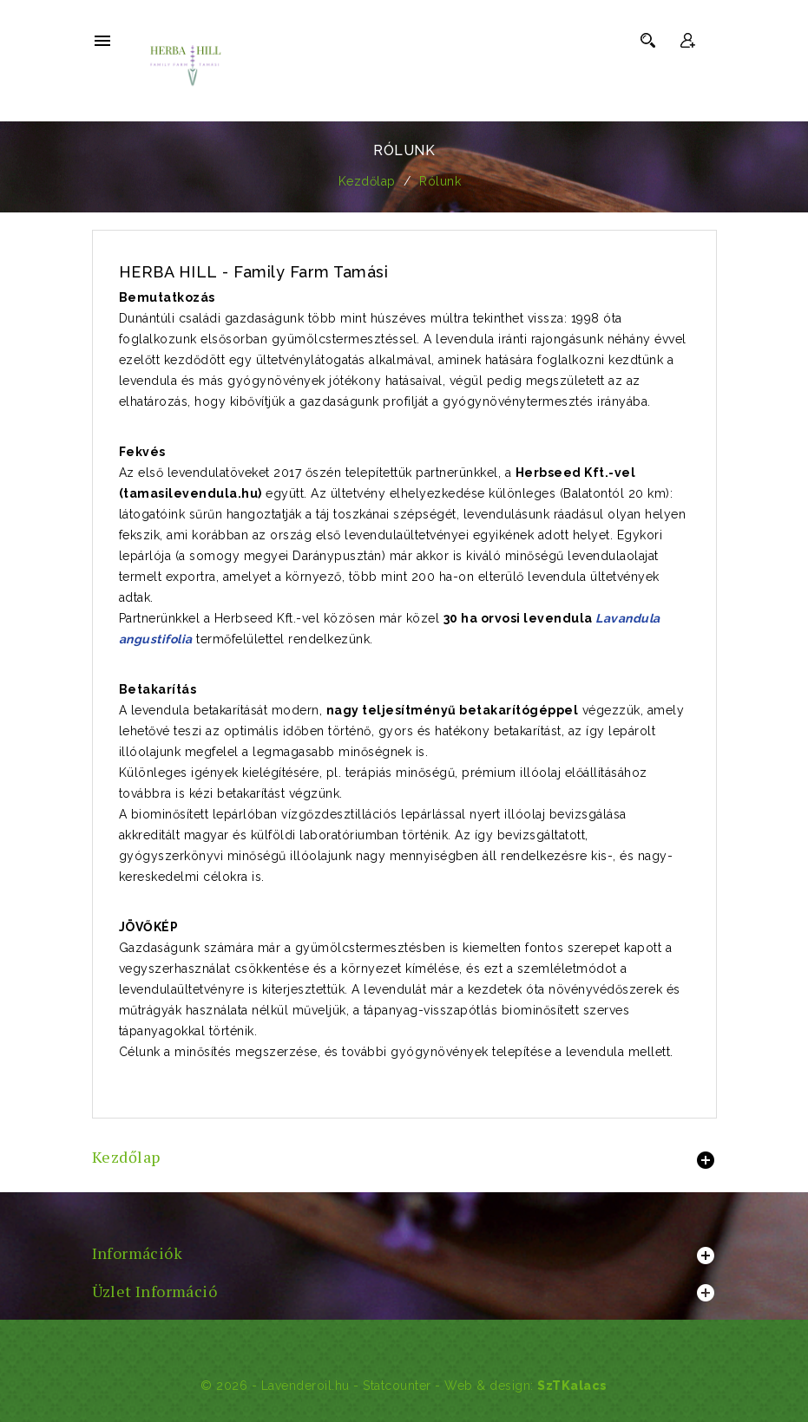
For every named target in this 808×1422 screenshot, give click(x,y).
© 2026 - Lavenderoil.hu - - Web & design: (368, 1386)
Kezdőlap (126, 1156)
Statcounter (397, 1386)
